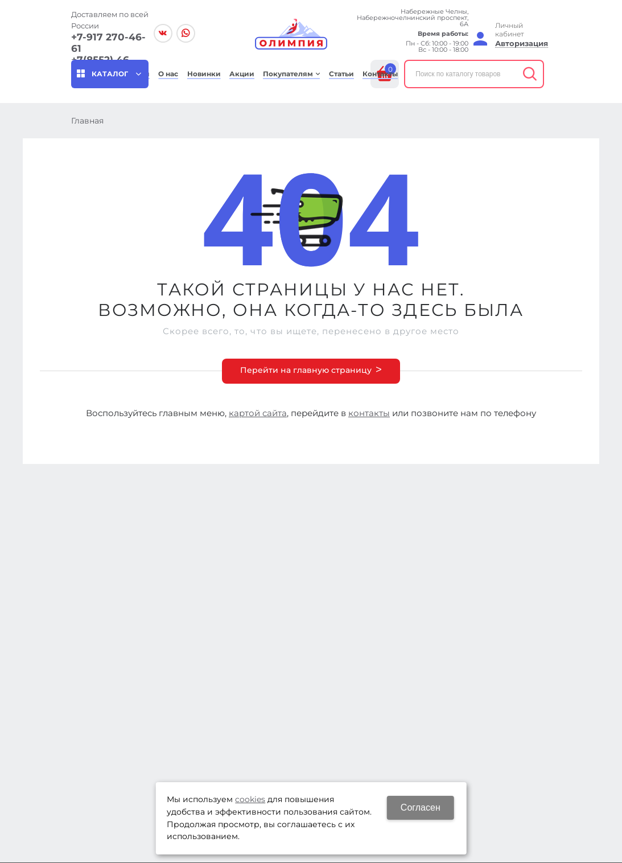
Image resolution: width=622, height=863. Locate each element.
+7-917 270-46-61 (108, 42)
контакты (369, 413)
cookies (250, 799)
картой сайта (258, 413)
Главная (87, 121)
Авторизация (521, 43)
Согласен (420, 807)
